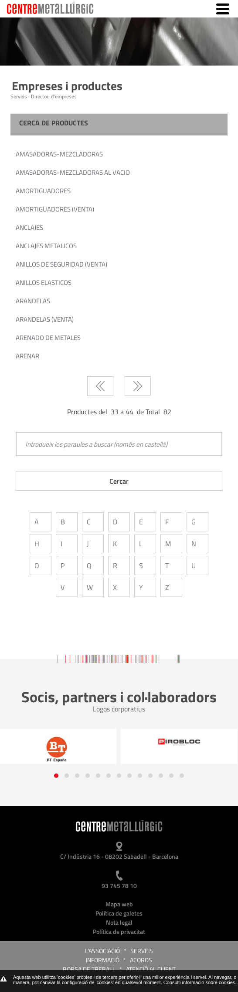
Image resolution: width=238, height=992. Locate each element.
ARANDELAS (33, 301)
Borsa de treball (89, 969)
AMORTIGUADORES (43, 191)
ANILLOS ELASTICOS (43, 282)
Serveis (141, 950)
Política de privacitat (119, 931)
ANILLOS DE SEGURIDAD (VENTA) (61, 264)
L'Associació (102, 950)
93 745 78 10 (119, 885)
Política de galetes (119, 913)
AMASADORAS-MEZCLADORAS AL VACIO (73, 172)
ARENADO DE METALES (48, 338)
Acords (141, 959)
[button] (56, 775)
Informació (102, 959)
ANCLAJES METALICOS (46, 246)
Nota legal (119, 922)
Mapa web (119, 904)
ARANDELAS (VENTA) (45, 319)
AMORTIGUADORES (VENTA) (55, 209)
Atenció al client (151, 969)
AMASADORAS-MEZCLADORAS (59, 154)
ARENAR (27, 356)
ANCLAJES (29, 227)
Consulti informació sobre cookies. (200, 982)
